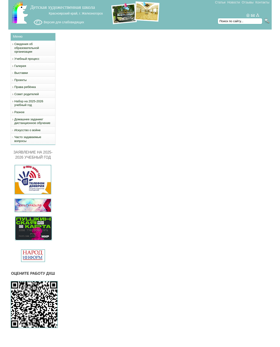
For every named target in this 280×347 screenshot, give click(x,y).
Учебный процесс (26, 58)
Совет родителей (26, 94)
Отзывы (247, 2)
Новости (233, 2)
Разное (19, 112)
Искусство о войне (27, 130)
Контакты (262, 2)
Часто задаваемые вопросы (27, 139)
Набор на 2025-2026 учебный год (28, 103)
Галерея (20, 66)
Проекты (20, 80)
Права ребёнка (25, 87)
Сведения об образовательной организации (26, 47)
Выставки (21, 73)
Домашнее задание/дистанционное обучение (32, 121)
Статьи (220, 2)
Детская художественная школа (62, 7)
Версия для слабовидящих (64, 22)
